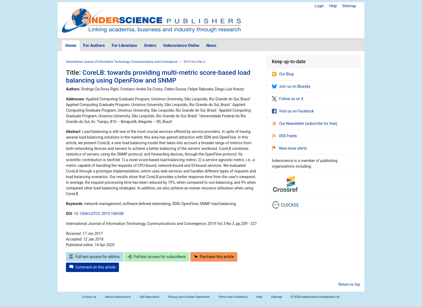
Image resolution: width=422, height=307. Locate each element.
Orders (150, 45)
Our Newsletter (288, 123)
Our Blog (283, 74)
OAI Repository (149, 297)
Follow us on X (288, 99)
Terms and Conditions (233, 297)
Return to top (349, 284)
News (211, 45)
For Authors (94, 45)
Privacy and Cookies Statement (189, 297)
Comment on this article (92, 267)
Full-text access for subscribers (157, 257)
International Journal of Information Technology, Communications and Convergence (122, 61)
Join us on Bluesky (291, 86)
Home (70, 45)
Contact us (89, 297)
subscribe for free (321, 123)
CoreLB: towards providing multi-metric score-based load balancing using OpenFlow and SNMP (158, 76)
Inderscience (181, 45)
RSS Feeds (284, 136)
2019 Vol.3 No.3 (194, 61)
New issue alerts (289, 148)
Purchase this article (214, 257)
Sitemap (349, 6)
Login (319, 6)
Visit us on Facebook (293, 111)
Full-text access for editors (94, 257)
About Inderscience (118, 297)
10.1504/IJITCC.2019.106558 (99, 213)
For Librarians (124, 45)
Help (333, 6)
